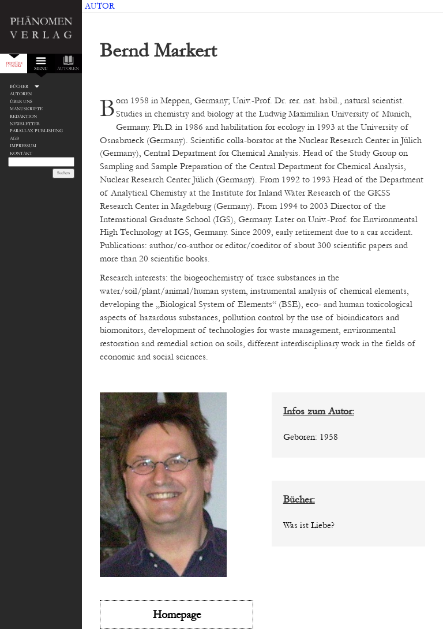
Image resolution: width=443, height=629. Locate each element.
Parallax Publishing (36, 130)
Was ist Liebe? (309, 525)
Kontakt (21, 153)
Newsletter (25, 123)
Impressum (23, 145)
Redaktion (23, 116)
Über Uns (21, 101)
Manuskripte (26, 108)
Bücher (19, 86)
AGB (14, 138)
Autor (99, 6)
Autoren (21, 93)
